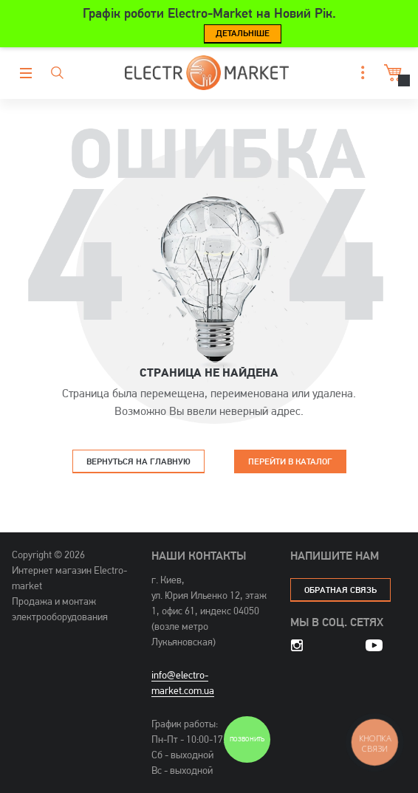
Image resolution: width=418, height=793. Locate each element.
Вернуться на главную (138, 461)
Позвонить (247, 739)
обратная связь (340, 589)
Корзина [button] (391, 72)
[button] (358, 73)
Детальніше (243, 32)
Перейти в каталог (290, 461)
